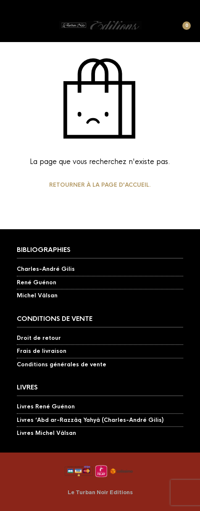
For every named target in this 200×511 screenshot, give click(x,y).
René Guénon (36, 282)
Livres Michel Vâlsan (46, 433)
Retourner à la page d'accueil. (100, 184)
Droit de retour (39, 338)
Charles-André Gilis (46, 269)
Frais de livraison (41, 351)
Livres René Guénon (46, 406)
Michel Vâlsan (37, 295)
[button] (16, 29)
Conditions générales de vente (61, 364)
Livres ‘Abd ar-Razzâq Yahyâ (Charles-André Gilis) (90, 420)
